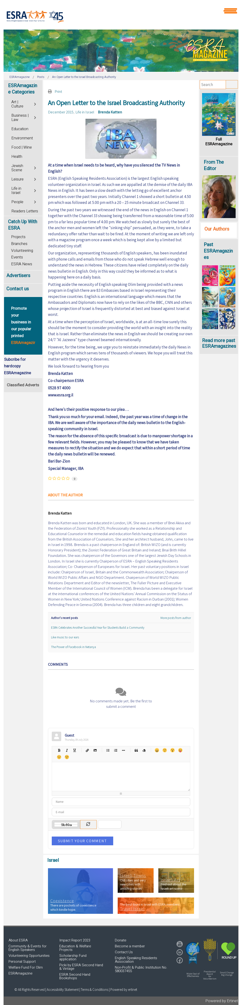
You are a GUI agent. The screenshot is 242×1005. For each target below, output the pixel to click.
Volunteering (22, 250)
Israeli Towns (133, 875)
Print (58, 91)
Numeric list (115, 750)
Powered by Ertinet (221, 1001)
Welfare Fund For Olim (26, 967)
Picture (95, 750)
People (17, 202)
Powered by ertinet (123, 989)
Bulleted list (107, 750)
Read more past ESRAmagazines (219, 343)
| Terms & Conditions (93, 989)
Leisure (17, 179)
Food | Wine (21, 147)
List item (123, 750)
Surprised (172, 750)
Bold (58, 750)
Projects (18, 237)
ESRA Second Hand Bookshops (74, 976)
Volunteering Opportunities (29, 955)
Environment (22, 138)
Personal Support (22, 961)
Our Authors (216, 229)
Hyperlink (87, 750)
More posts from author (175, 618)
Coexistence (62, 900)
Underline (74, 750)
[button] (192, 953)
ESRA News (21, 264)
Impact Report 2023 (74, 940)
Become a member (130, 946)
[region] (121, 51)
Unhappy (58, 757)
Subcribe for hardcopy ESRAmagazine (17, 366)
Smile (164, 750)
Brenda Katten (110, 112)
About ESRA (18, 940)
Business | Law (20, 118)
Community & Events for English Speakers (28, 948)
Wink (66, 757)
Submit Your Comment (82, 840)
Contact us (17, 288)
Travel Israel (132, 908)
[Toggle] (35, 103)
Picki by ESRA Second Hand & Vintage (81, 966)
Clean (144, 750)
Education (19, 129)
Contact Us (124, 952)
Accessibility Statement (63, 989)
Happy (156, 750)
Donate (120, 940)
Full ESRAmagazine (218, 141)
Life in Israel (84, 112)
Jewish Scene (17, 168)
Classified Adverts (23, 385)
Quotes (136, 750)
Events (17, 257)
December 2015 (60, 112)
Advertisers (18, 275)
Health (16, 156)
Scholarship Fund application (72, 957)
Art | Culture (17, 104)
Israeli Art (170, 879)
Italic (66, 750)
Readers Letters (24, 211)
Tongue (180, 750)
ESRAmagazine (20, 973)
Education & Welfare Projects (75, 948)
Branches (19, 244)
